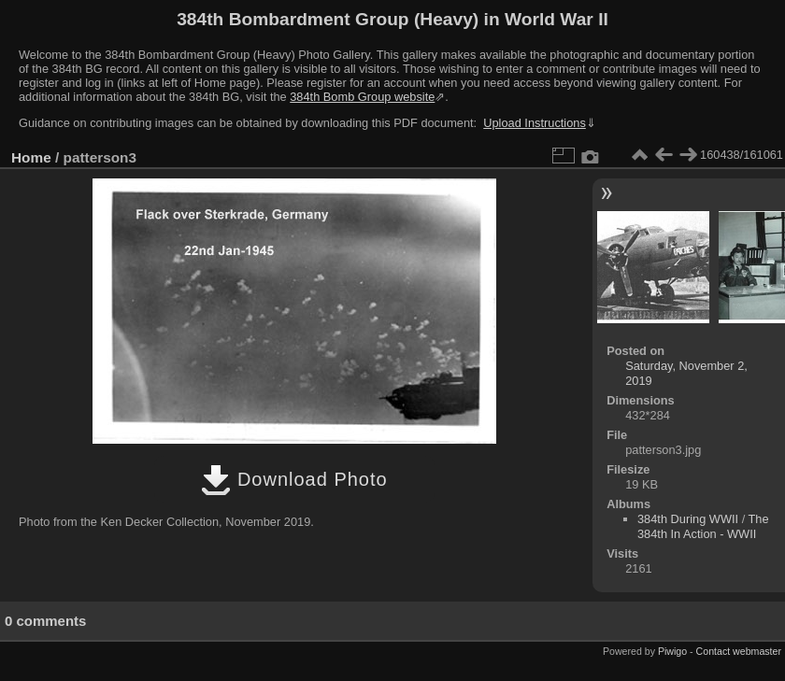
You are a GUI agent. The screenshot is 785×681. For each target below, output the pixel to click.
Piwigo (672, 651)
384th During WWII (687, 519)
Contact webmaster (738, 651)
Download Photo (294, 479)
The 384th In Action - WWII (703, 526)
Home (31, 157)
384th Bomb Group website (362, 97)
